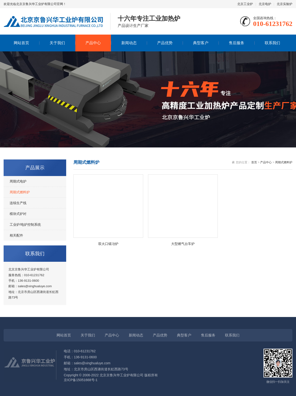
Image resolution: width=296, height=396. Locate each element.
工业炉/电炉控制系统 (25, 224)
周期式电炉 (18, 181)
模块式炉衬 (18, 214)
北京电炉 (265, 4)
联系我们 (272, 43)
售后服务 (236, 43)
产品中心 (93, 43)
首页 (254, 162)
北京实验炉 (284, 4)
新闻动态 (129, 43)
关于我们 (57, 43)
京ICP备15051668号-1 (80, 380)
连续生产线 (18, 203)
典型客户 (200, 43)
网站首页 (21, 43)
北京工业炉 (245, 4)
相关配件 (16, 235)
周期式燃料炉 (20, 192)
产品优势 (165, 43)
